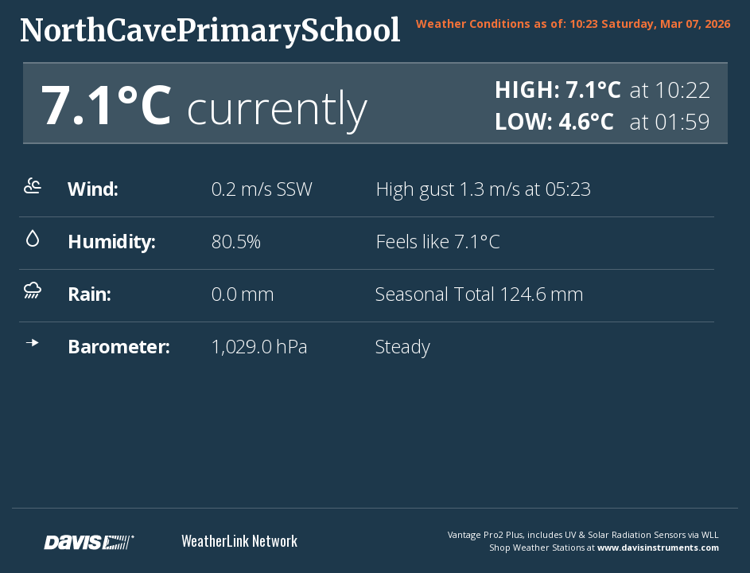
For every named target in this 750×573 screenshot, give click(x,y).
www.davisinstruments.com (658, 547)
